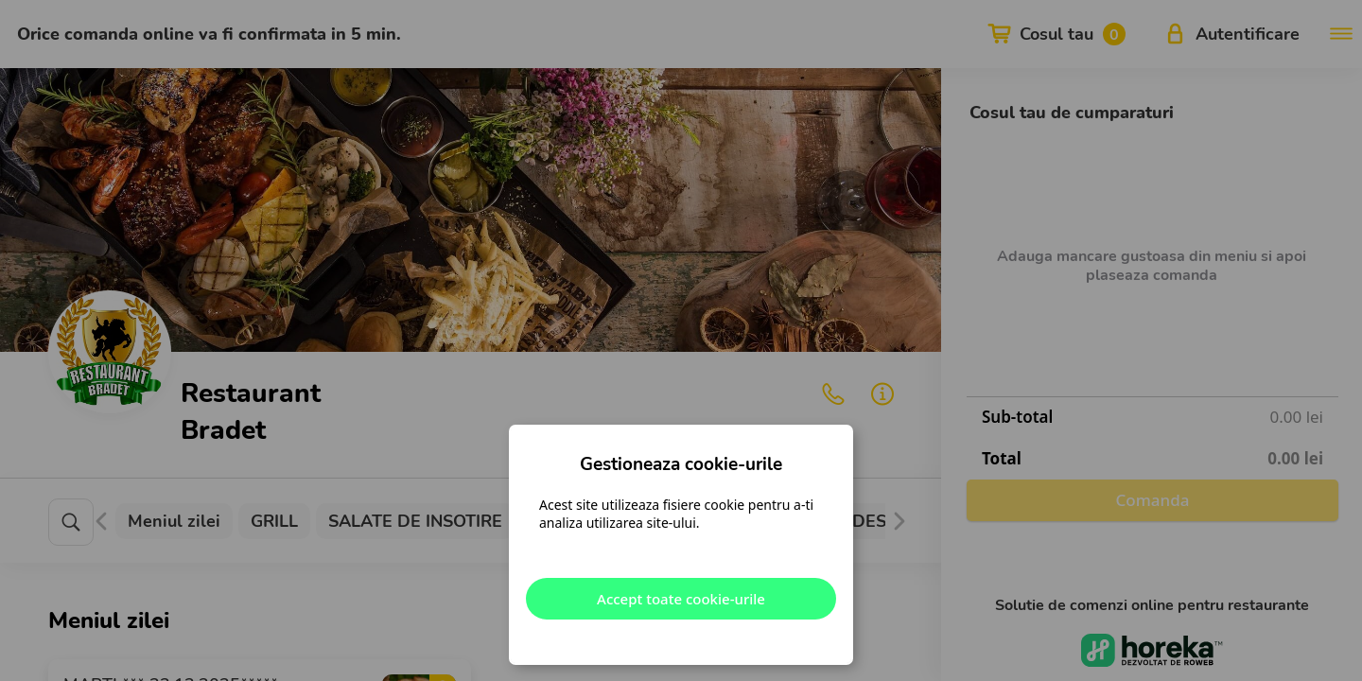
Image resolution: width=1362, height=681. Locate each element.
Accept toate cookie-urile (681, 598)
